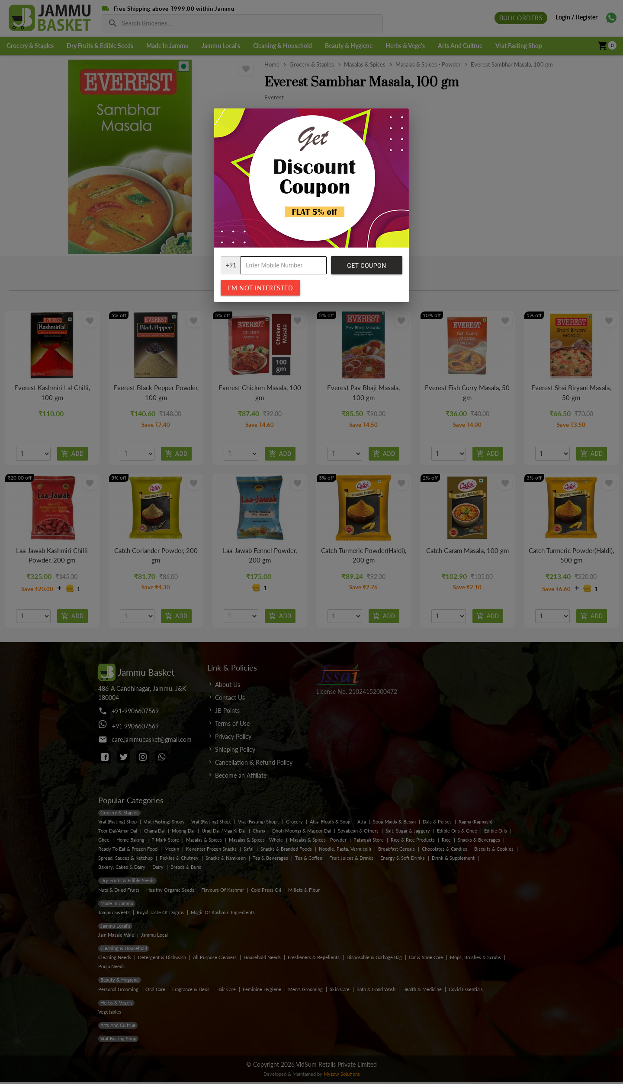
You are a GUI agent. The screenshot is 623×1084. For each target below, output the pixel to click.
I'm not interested (260, 288)
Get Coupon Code (366, 268)
